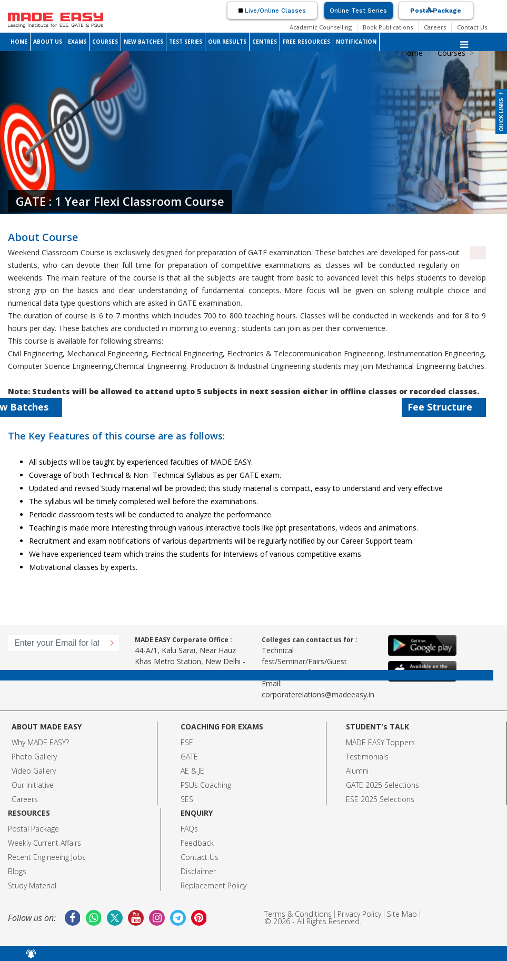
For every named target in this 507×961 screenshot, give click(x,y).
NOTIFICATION (356, 41)
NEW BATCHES (143, 41)
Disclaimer (198, 871)
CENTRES (264, 41)
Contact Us (472, 27)
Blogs (17, 871)
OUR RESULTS (227, 41)
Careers (435, 27)
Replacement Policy (213, 885)
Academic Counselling (321, 27)
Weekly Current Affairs (44, 843)
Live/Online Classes (272, 10)
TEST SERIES (185, 41)
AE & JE (192, 771)
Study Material (32, 885)
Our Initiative (33, 785)
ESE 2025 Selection (378, 799)
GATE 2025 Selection (380, 785)
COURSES (105, 41)
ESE (187, 742)
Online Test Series (358, 10)
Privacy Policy (359, 914)
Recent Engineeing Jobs (47, 857)
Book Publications (388, 27)
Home (412, 53)
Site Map (402, 914)
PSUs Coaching (206, 785)
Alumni (357, 771)
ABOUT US (47, 41)
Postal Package (435, 10)
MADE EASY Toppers (380, 742)
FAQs (189, 829)
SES (187, 799)
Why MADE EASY (39, 742)
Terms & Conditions (298, 914)
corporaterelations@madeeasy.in (318, 694)
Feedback (197, 843)
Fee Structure (446, 407)
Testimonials (367, 757)
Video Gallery (34, 771)
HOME (19, 41)
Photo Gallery (34, 757)
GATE (189, 757)
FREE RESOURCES (306, 41)
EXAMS (77, 41)
